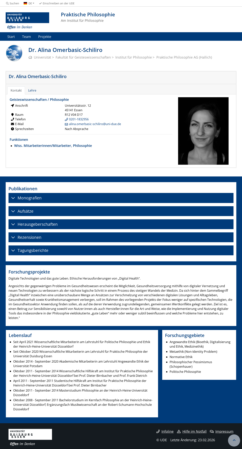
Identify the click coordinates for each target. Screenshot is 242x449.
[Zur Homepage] (27, 20)
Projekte (44, 36)
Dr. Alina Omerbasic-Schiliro (38, 76)
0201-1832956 (79, 119)
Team (26, 36)
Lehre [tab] (32, 90)
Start (11, 36)
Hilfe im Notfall (192, 431)
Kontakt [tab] (16, 90)
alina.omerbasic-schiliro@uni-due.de (95, 124)
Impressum (221, 431)
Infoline (165, 431)
